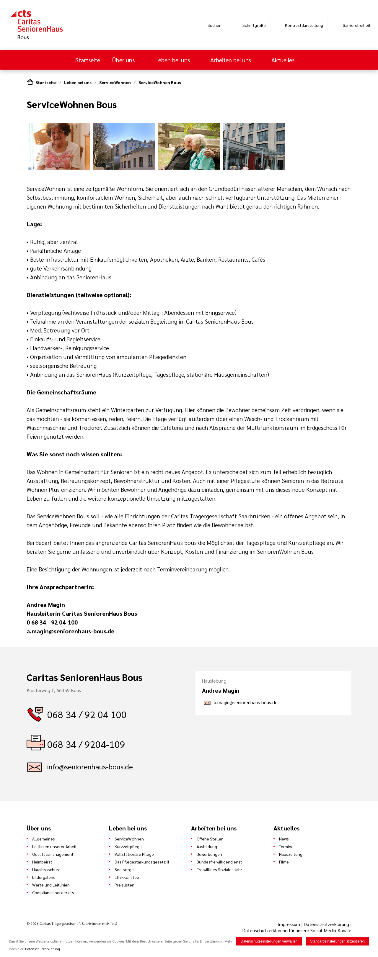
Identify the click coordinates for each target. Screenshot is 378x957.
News (284, 838)
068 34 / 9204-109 (86, 744)
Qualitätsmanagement (53, 854)
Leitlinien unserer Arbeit (54, 846)
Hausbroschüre (46, 869)
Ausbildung (207, 846)
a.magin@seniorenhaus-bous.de (246, 702)
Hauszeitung (290, 854)
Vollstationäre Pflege (134, 854)
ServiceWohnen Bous (160, 82)
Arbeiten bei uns (231, 60)
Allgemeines (43, 838)
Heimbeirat (42, 861)
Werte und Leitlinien (51, 884)
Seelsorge (124, 869)
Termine (286, 846)
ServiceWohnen (115, 82)
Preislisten (124, 884)
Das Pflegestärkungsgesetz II (142, 861)
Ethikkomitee (127, 877)
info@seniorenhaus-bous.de (90, 766)
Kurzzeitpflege (128, 846)
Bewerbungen (209, 854)
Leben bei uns (173, 60)
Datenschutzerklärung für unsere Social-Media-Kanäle (296, 930)
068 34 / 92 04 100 (87, 714)
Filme (284, 861)
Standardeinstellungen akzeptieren (337, 941)
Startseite (87, 60)
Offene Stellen (210, 838)
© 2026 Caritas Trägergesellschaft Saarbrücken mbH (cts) (72, 923)
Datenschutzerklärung (326, 924)
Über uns (124, 60)
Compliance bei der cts (53, 892)
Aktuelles (283, 60)
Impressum (289, 924)
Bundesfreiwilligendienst (219, 861)
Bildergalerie (44, 877)
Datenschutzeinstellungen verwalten (269, 941)
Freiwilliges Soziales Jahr (219, 869)
